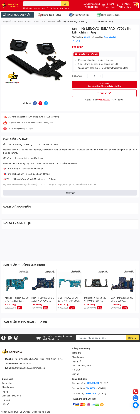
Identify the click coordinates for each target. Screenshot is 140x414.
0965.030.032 (103, 99)
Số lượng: (77, 76)
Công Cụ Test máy (81, 15)
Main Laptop (27, 8)
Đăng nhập (125, 7)
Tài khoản (125, 4)
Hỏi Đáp (76, 369)
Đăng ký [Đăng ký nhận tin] (132, 338)
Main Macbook (65, 8)
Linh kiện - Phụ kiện (81, 365)
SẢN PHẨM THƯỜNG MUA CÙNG (24, 264)
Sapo (47, 411)
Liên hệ (75, 374)
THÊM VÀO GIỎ (104, 93)
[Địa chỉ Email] (107, 337)
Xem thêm (70, 193)
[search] (65, 3)
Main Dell (37, 8)
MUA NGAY (104, 84)
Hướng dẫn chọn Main (51, 15)
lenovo (87, 37)
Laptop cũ (76, 361)
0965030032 (92, 7)
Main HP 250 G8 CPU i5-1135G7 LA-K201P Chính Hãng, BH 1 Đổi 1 (43, 301)
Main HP (45, 8)
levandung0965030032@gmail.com (28, 368)
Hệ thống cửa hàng (110, 5)
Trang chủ (77, 353)
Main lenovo (54, 8)
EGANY (26, 411)
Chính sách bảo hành (110, 15)
